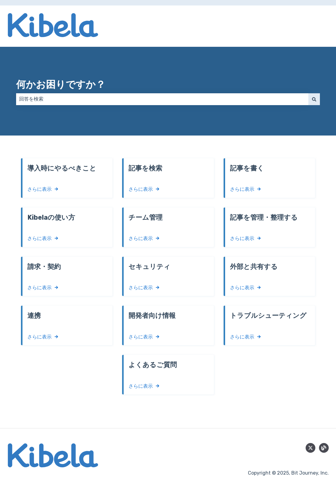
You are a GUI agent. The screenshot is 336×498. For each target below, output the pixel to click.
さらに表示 (39, 189)
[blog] (324, 448)
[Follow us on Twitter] (310, 448)
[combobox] (162, 99)
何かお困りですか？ (60, 84)
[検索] (314, 99)
